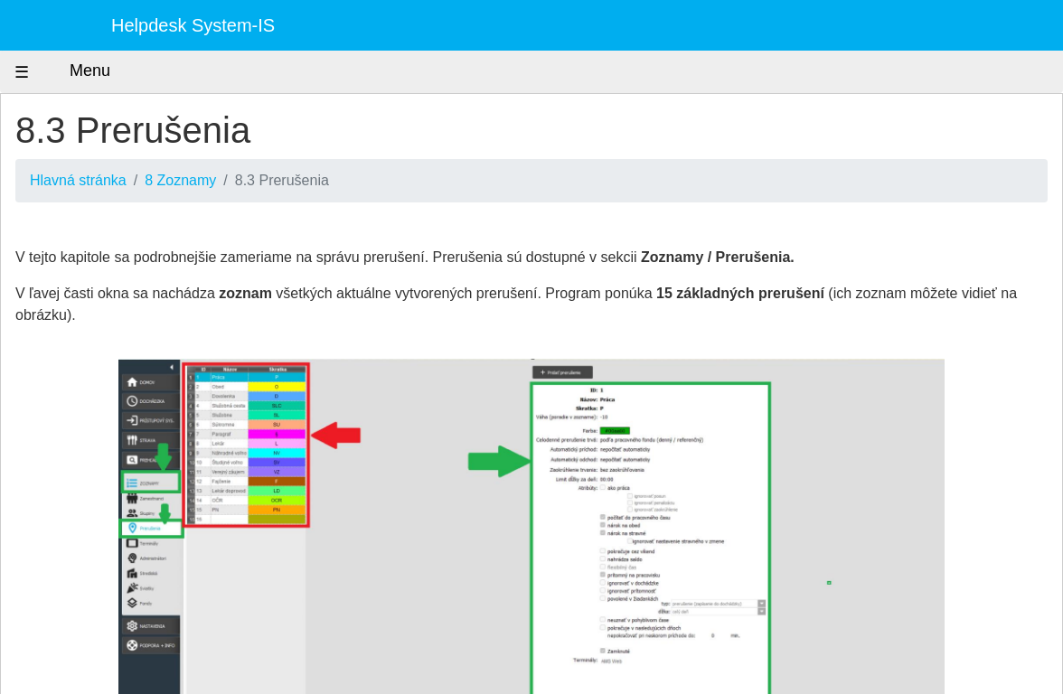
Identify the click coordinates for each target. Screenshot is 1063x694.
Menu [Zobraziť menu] (73, 72)
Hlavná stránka (78, 180)
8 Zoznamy (180, 180)
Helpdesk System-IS (193, 25)
